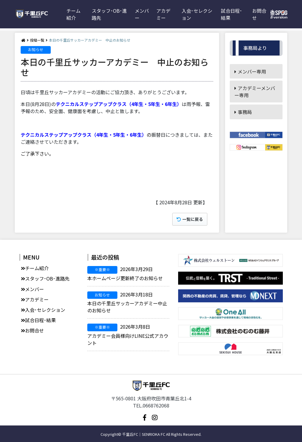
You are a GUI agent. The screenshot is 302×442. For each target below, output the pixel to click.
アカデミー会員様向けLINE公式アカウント (127, 334)
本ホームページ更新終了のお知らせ (125, 273)
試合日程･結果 (231, 14)
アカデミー (163, 14)
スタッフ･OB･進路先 (109, 14)
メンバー (142, 14)
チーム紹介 (73, 14)
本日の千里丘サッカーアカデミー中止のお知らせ (127, 302)
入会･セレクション (197, 14)
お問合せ (259, 14)
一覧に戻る (190, 219)
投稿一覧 (37, 40)
